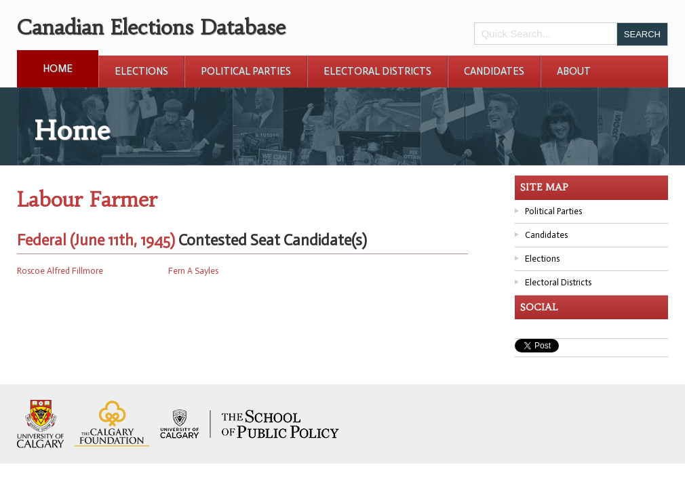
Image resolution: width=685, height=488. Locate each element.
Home (58, 68)
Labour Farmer (87, 199)
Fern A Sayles (193, 271)
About (574, 71)
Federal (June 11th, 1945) (96, 240)
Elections (141, 71)
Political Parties (246, 71)
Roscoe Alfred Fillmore (60, 271)
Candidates (494, 71)
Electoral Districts (377, 71)
